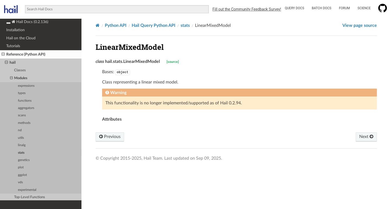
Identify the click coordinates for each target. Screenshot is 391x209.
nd (20, 130)
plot (21, 167)
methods (24, 122)
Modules (19, 78)
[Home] (98, 25)
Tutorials (13, 46)
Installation (15, 30)
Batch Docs (321, 8)
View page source (359, 25)
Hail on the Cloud (21, 38)
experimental (27, 189)
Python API (116, 25)
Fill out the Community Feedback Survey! (247, 9)
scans (22, 115)
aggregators (26, 108)
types (22, 93)
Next (366, 136)
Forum (344, 8)
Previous (110, 136)
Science (364, 8)
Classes (20, 70)
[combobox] (117, 9)
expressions (26, 85)
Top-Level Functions (29, 197)
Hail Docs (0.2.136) (27, 22)
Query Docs (294, 8)
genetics (24, 160)
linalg (22, 145)
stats (21, 152)
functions (24, 100)
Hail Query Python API (153, 25)
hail (10, 62)
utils (21, 137)
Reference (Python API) (23, 54)
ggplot (22, 174)
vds (20, 182)
